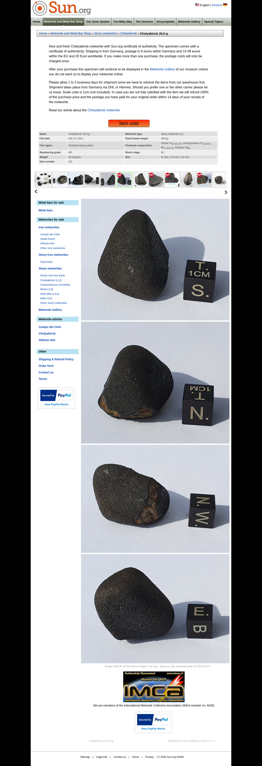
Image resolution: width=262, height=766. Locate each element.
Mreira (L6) (46, 289)
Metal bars (46, 210)
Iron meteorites (49, 227)
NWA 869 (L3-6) (49, 293)
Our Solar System (98, 21)
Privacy (149, 756)
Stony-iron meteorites (53, 254)
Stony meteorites (105, 33)
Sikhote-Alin (47, 243)
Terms (43, 379)
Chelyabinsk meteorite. (104, 110)
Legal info (101, 756)
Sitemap (85, 756)
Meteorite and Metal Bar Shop (63, 21)
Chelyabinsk (128, 33)
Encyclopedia (166, 21)
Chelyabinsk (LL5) (51, 280)
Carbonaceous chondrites (55, 284)
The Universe (144, 21)
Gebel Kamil (47, 238)
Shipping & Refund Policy (56, 359)
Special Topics (213, 21)
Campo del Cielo (50, 234)
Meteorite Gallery (189, 21)
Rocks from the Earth (52, 275)
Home (36, 21)
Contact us (46, 372)
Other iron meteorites (52, 248)
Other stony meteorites (53, 302)
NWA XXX (46, 298)
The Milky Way (122, 21)
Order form (46, 365)
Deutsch (217, 5)
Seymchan (46, 261)
